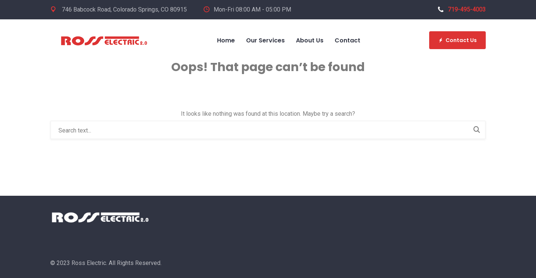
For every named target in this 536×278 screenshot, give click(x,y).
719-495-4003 (462, 9)
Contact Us (457, 40)
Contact (347, 40)
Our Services (265, 40)
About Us (309, 40)
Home (226, 40)
